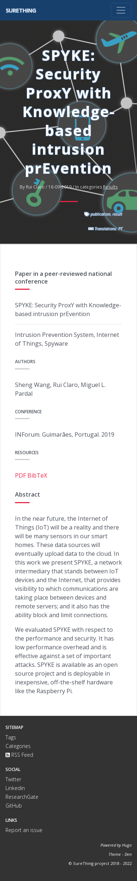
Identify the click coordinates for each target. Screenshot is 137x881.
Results (110, 187)
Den (128, 854)
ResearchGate (21, 796)
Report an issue (23, 830)
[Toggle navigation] (121, 10)
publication (100, 214)
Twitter (13, 779)
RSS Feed (19, 754)
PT (120, 228)
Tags (10, 737)
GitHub (13, 805)
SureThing (21, 10)
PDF (20, 475)
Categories (18, 746)
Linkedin (15, 788)
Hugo (127, 845)
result (117, 214)
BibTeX (37, 475)
